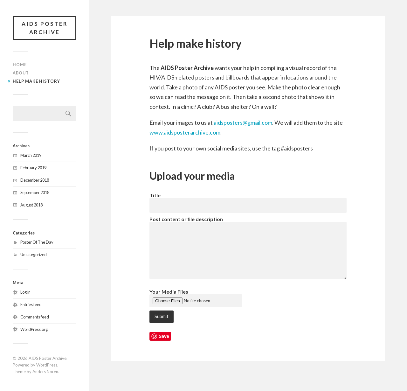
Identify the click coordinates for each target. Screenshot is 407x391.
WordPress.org (34, 329)
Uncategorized (33, 254)
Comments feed (34, 316)
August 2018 (31, 204)
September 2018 (34, 192)
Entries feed (31, 304)
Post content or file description (186, 219)
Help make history (36, 81)
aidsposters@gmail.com (243, 122)
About (21, 72)
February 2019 (33, 167)
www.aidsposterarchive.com (184, 132)
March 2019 (30, 155)
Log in (25, 292)
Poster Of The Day (36, 242)
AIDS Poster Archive (45, 27)
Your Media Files (168, 292)
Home (20, 64)
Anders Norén (45, 371)
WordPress (46, 364)
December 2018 (34, 180)
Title (155, 195)
